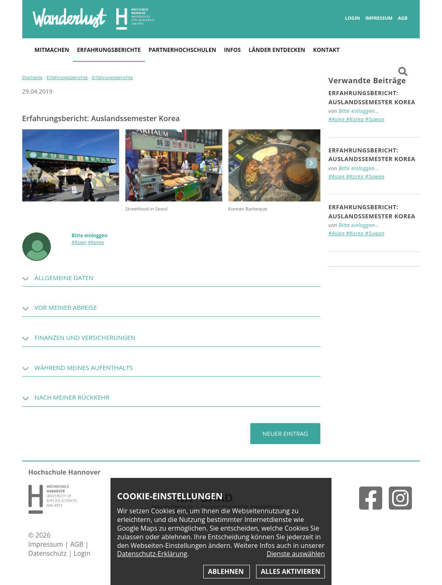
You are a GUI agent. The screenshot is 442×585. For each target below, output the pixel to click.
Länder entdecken (277, 50)
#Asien (79, 242)
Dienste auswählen (296, 554)
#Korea (96, 242)
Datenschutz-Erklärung (152, 553)
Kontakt (326, 50)
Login (352, 18)
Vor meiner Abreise (66, 307)
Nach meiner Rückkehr (72, 397)
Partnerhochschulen (182, 50)
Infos (232, 50)
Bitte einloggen (90, 235)
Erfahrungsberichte (109, 50)
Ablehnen (226, 571)
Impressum (379, 18)
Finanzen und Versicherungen (85, 337)
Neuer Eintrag (285, 434)
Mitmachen (52, 50)
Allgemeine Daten (64, 278)
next (311, 163)
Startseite (32, 77)
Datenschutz (48, 553)
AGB (402, 18)
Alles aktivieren (290, 571)
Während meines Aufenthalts (84, 367)
